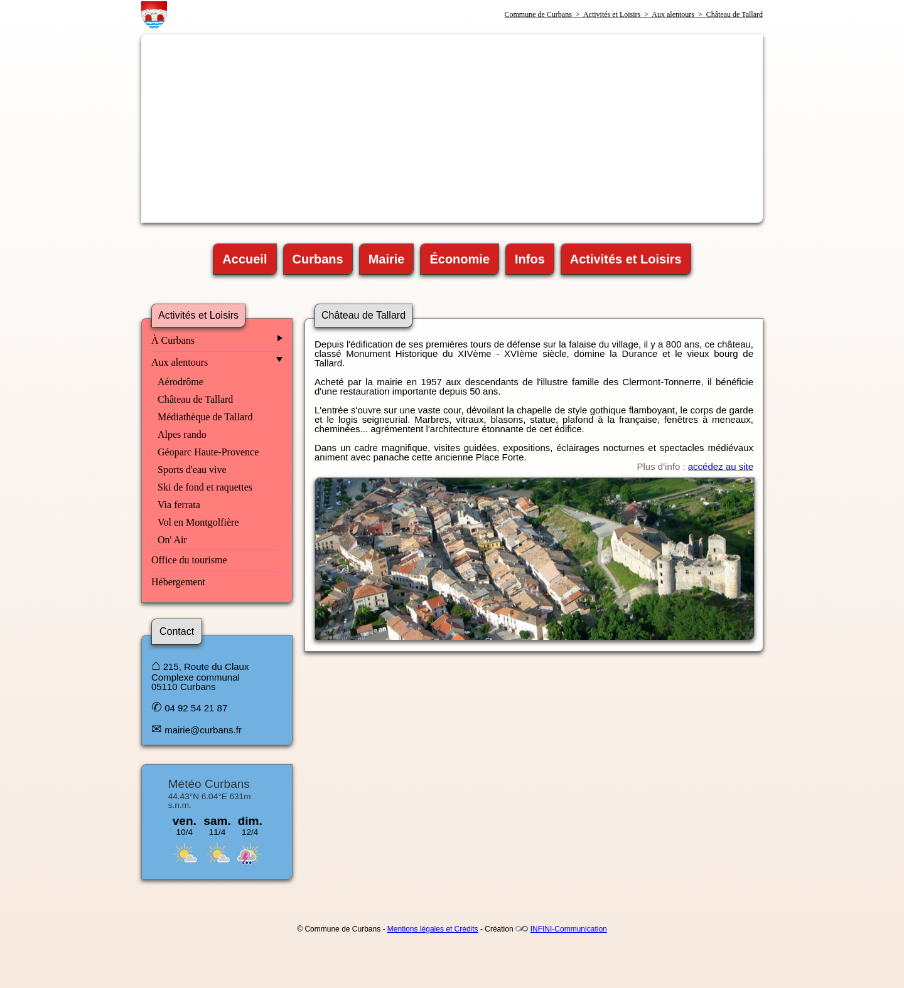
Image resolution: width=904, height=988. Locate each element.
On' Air (172, 539)
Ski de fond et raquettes (205, 487)
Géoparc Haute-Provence (208, 452)
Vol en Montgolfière (198, 522)
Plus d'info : (695, 466)
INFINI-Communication (568, 929)
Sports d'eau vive (192, 469)
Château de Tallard (195, 399)
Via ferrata (179, 504)
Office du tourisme (189, 560)
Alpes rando (182, 434)
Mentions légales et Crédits (432, 929)
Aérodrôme (180, 381)
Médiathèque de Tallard (205, 417)
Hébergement (178, 581)
